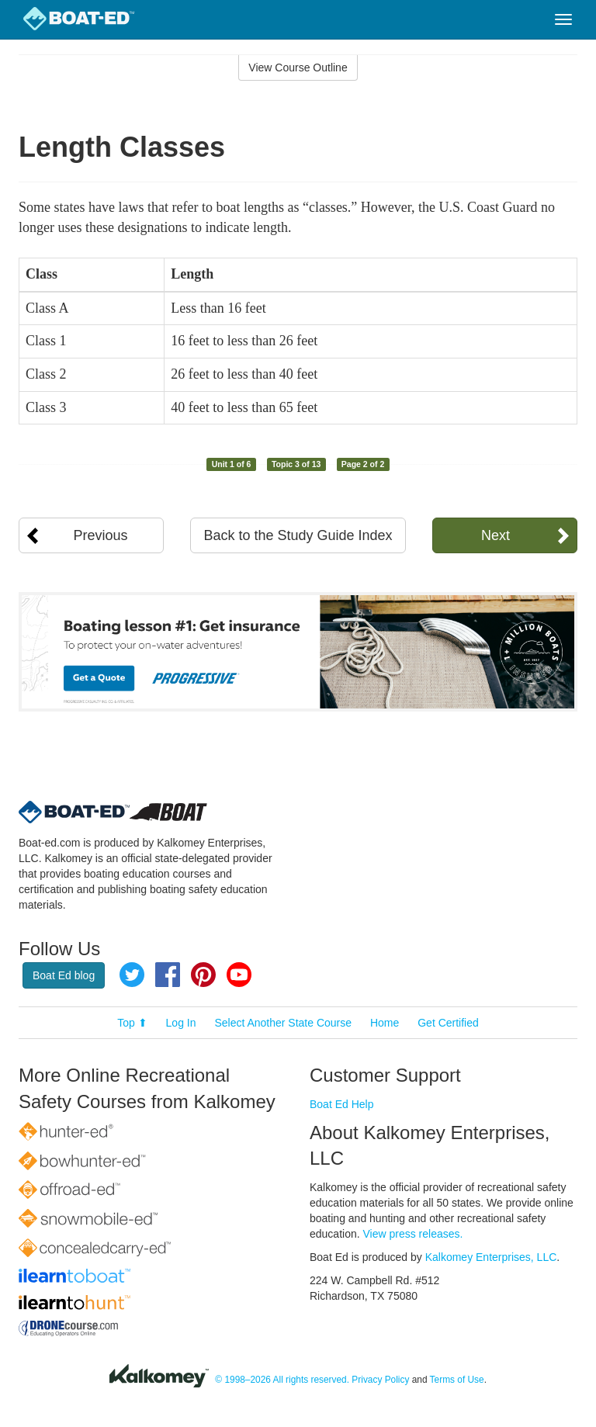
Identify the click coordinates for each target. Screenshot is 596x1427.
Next (495, 535)
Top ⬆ (132, 1023)
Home (384, 1023)
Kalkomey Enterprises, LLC (491, 1257)
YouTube (239, 974)
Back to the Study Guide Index (297, 535)
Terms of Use (457, 1379)
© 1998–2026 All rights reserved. (282, 1379)
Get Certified (448, 1023)
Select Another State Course (283, 1023)
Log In (181, 1023)
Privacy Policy (380, 1379)
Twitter (132, 974)
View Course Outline (297, 67)
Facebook (167, 974)
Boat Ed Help (342, 1104)
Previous (101, 535)
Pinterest (203, 974)
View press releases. (413, 1234)
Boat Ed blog (64, 975)
